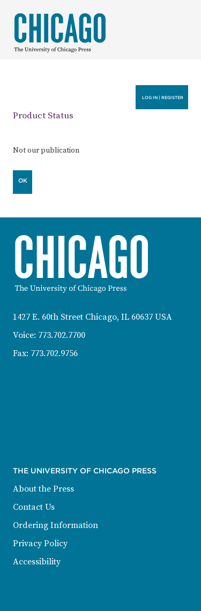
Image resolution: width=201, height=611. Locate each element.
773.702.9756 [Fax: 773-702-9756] (54, 353)
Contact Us (34, 507)
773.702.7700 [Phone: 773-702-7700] (61, 335)
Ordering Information (55, 525)
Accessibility (37, 561)
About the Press (43, 489)
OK (22, 180)
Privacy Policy (40, 543)
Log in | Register (162, 97)
